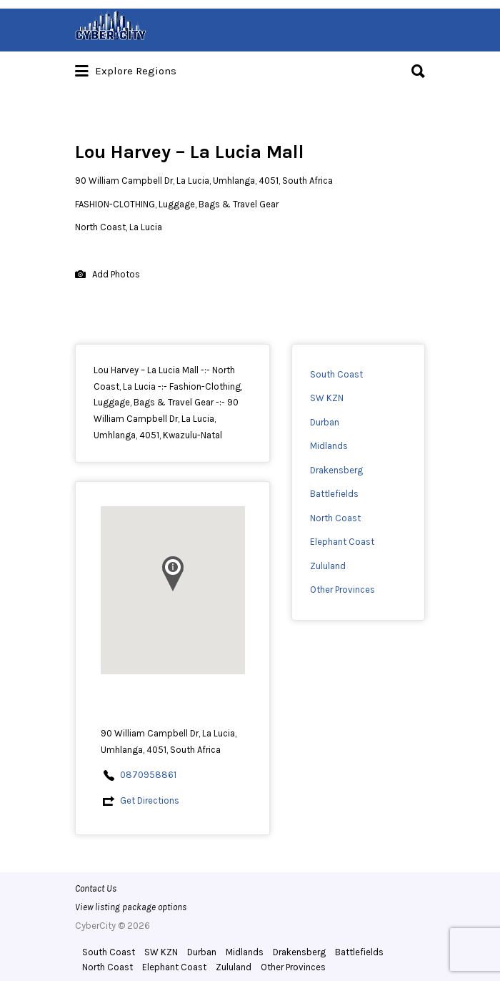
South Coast (336, 374)
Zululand (328, 566)
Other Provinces (342, 589)
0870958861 (148, 774)
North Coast (335, 518)
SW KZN (327, 398)
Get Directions (149, 800)
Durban (324, 422)
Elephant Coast (342, 541)
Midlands (329, 445)
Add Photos (107, 275)
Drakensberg (336, 470)
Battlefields (334, 493)
